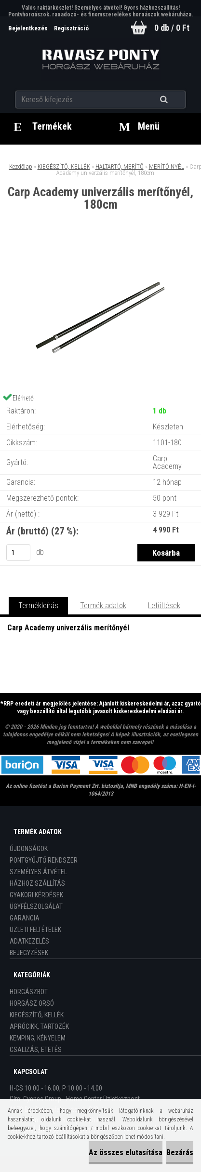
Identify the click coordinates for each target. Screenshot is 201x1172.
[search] (175, 100)
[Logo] (100, 60)
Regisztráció (71, 28)
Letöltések (164, 605)
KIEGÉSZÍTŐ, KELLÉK (64, 166)
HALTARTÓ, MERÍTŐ (119, 166)
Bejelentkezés (28, 28)
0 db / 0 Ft (171, 28)
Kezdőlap (20, 166)
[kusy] (18, 552)
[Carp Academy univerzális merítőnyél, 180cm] (101, 250)
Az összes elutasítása (125, 1152)
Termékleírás (38, 605)
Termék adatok (103, 605)
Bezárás (179, 1152)
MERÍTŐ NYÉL (166, 166)
